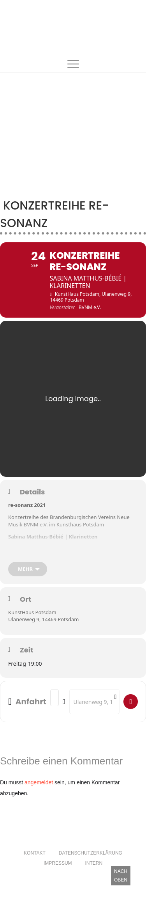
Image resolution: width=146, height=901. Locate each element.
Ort (25, 599)
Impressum (58, 863)
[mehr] (27, 569)
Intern (93, 863)
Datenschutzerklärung (90, 853)
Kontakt (35, 853)
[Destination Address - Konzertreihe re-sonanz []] (94, 701)
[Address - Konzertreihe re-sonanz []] (54, 697)
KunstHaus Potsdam (32, 612)
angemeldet (39, 782)
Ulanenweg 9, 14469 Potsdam (43, 619)
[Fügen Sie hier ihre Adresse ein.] (130, 701)
